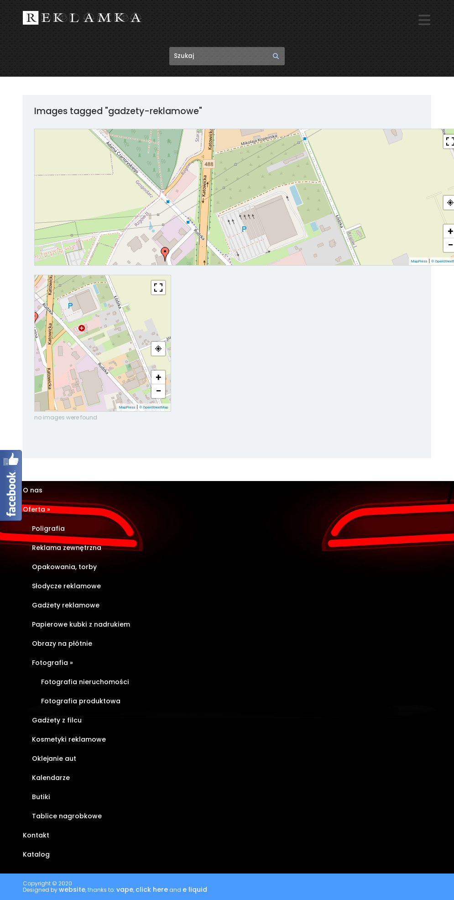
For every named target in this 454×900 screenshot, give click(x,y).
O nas (32, 490)
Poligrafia (48, 529)
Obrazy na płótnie (62, 644)
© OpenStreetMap (153, 407)
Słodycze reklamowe (66, 586)
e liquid (195, 890)
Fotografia (52, 663)
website (72, 890)
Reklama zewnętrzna (66, 548)
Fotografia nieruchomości (85, 682)
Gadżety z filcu (57, 720)
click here (152, 890)
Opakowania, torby (64, 567)
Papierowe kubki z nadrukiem (81, 625)
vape (124, 890)
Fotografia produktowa (80, 701)
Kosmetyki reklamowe (69, 740)
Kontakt (36, 835)
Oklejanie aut (54, 759)
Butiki (41, 797)
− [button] (158, 391)
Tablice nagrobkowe (67, 816)
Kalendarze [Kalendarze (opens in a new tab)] (51, 778)
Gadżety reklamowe (65, 605)
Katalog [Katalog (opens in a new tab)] (36, 855)
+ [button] (158, 377)
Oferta (36, 510)
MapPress (419, 261)
